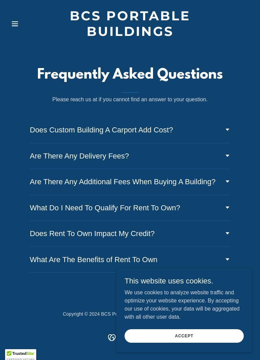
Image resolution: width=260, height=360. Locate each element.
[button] (26, 23)
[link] (130, 34)
